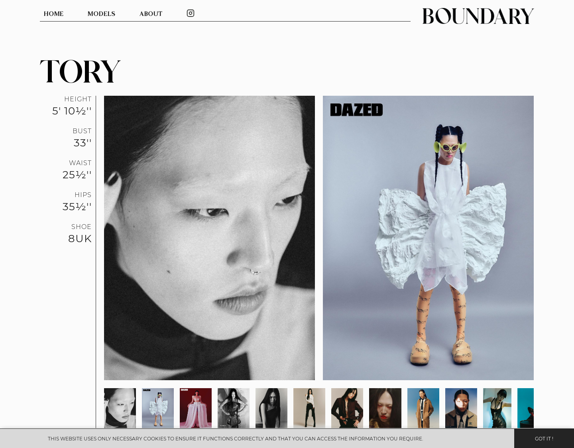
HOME (54, 14)
